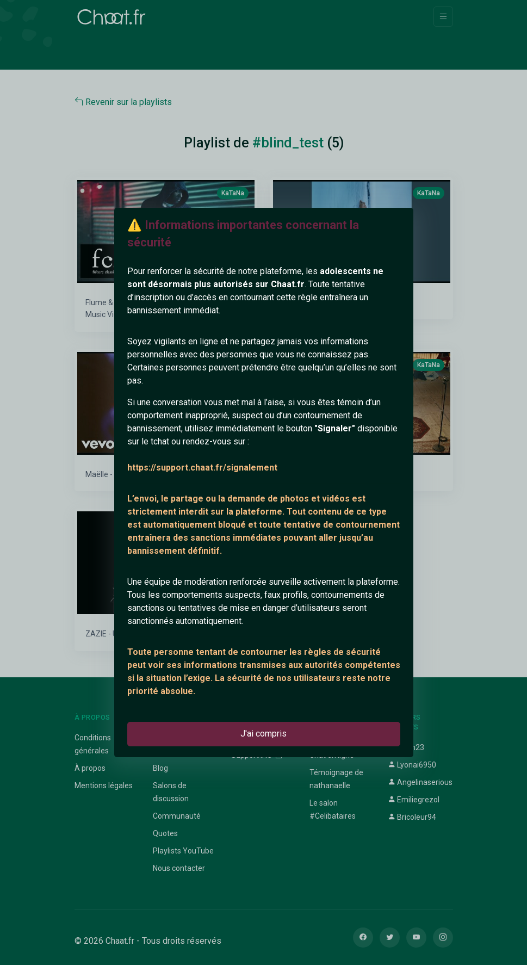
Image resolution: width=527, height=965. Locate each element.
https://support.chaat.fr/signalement (202, 467)
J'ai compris (263, 733)
